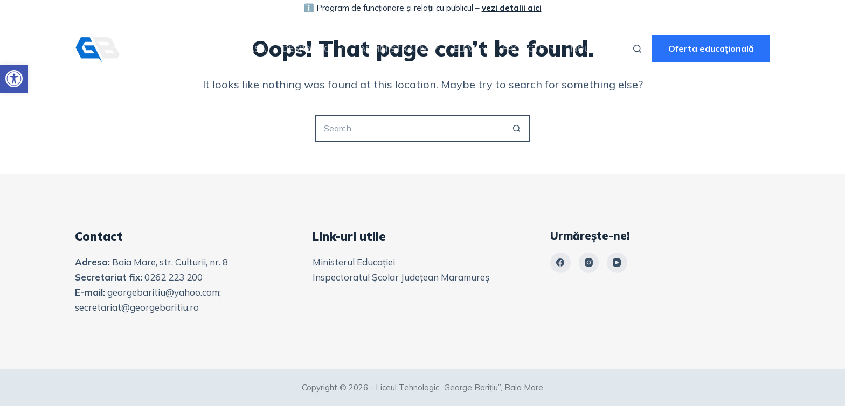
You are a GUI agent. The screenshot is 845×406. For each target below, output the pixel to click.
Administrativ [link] (400, 48)
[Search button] (516, 128)
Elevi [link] (472, 48)
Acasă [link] (251, 48)
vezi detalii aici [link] (512, 8)
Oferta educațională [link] (711, 48)
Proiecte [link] (530, 48)
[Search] (637, 49)
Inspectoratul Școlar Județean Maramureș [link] (401, 277)
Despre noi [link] (315, 48)
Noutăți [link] (590, 48)
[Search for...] (409, 128)
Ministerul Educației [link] (354, 262)
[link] (14, 79)
